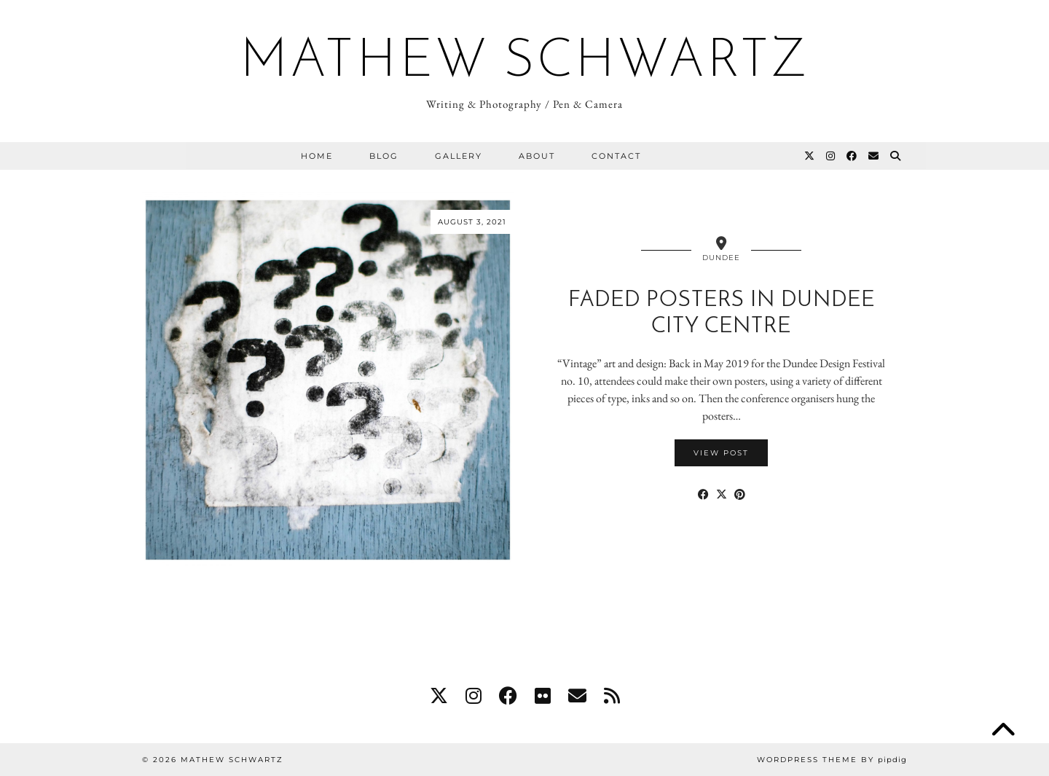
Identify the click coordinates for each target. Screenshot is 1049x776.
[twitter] (439, 696)
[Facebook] (852, 156)
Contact (616, 156)
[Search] (896, 156)
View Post (721, 453)
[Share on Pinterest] (740, 494)
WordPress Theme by (832, 759)
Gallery (458, 156)
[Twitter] (810, 156)
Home (317, 156)
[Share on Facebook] (703, 494)
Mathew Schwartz (524, 62)
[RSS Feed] (612, 696)
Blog (383, 156)
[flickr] (543, 696)
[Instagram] (831, 156)
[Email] (874, 156)
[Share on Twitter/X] (721, 494)
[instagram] (473, 696)
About (537, 156)
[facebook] (508, 696)
